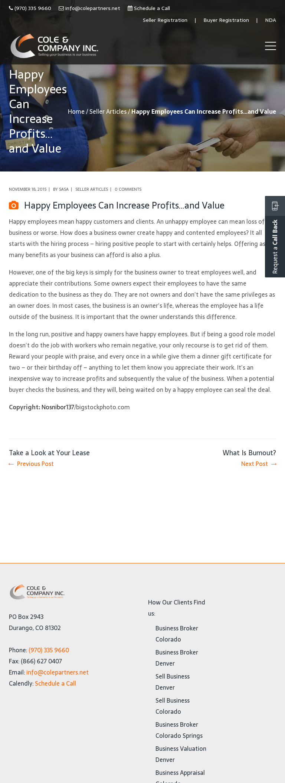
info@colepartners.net (92, 8)
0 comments (128, 189)
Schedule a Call (152, 8)
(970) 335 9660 (32, 8)
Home (76, 111)
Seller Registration (165, 20)
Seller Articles (108, 111)
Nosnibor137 (58, 407)
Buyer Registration (226, 20)
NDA (270, 20)
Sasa (64, 189)
